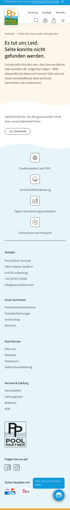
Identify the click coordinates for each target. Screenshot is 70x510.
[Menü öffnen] (63, 20)
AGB (7, 409)
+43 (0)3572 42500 (16, 279)
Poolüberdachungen (17, 313)
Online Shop (12, 319)
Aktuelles (10, 355)
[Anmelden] (45, 20)
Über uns (10, 349)
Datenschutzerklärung (18, 367)
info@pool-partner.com (19, 285)
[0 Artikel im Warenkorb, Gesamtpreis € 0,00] (54, 20)
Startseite (10, 33)
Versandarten (13, 390)
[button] (36, 20)
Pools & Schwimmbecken (20, 307)
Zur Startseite (17, 131)
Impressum (12, 361)
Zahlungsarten (14, 396)
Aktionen (10, 326)
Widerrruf (10, 403)
